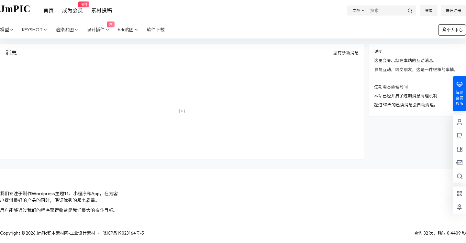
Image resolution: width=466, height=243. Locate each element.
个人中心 (452, 29)
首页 (48, 10)
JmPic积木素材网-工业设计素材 (65, 233)
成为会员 (72, 7)
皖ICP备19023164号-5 (123, 233)
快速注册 (453, 10)
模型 (7, 30)
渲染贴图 (67, 30)
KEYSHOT (35, 30)
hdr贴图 (128, 30)
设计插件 (100, 30)
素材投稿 (101, 10)
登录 (429, 10)
